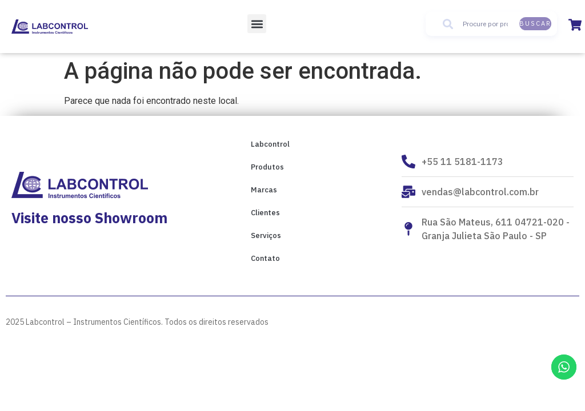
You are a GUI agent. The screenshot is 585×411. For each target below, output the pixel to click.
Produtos (267, 167)
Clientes (265, 212)
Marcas (264, 190)
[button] (256, 23)
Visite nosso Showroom (89, 217)
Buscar (535, 23)
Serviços (266, 235)
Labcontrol (270, 144)
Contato (265, 258)
